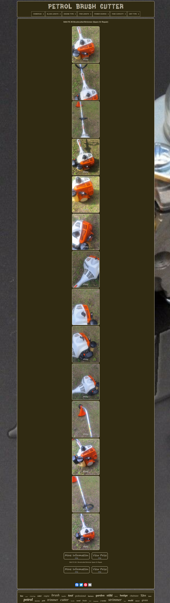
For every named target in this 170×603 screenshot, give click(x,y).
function (37, 601)
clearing (32, 596)
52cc (143, 595)
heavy (116, 596)
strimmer (115, 600)
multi (130, 600)
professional (80, 596)
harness (91, 596)
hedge (124, 595)
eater (39, 596)
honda (72, 601)
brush (55, 595)
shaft (26, 596)
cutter (64, 600)
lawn (149, 596)
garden (100, 595)
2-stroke (103, 601)
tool (70, 595)
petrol (28, 599)
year (90, 601)
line (21, 596)
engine (46, 596)
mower (137, 601)
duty (125, 601)
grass (145, 600)
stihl (109, 595)
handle (64, 596)
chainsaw (134, 595)
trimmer (52, 600)
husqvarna (95, 601)
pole (43, 601)
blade (85, 601)
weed (78, 601)
